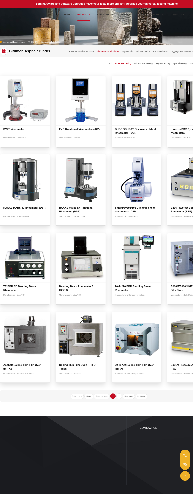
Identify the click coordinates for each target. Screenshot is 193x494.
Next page (129, 396)
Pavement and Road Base (81, 51)
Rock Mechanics (161, 51)
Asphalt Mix (127, 51)
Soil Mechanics (143, 51)
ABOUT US (157, 14)
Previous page (102, 396)
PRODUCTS (83, 14)
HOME (67, 14)
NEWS (140, 14)
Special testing (180, 63)
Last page (142, 396)
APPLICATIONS (105, 14)
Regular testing (163, 63)
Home (22, 42)
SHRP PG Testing (123, 63)
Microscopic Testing (143, 63)
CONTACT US (177, 14)
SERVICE (126, 14)
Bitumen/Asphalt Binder (50, 42)
